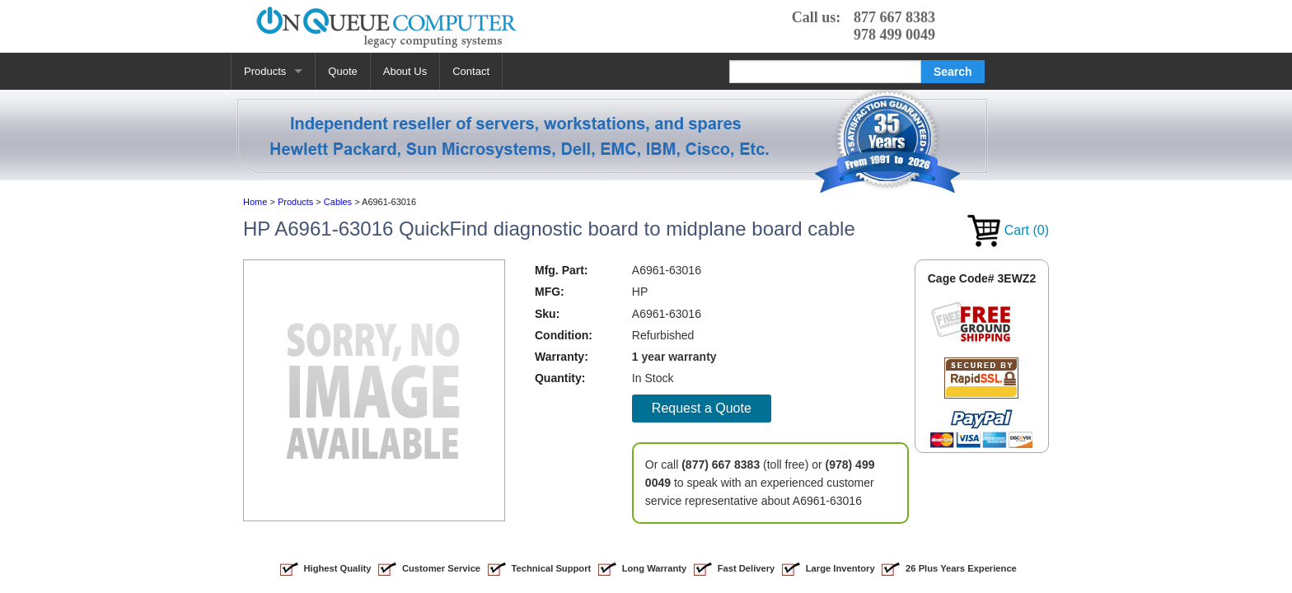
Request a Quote (701, 408)
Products (265, 71)
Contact (470, 71)
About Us (405, 71)
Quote (342, 71)
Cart (1008, 230)
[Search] (825, 71)
